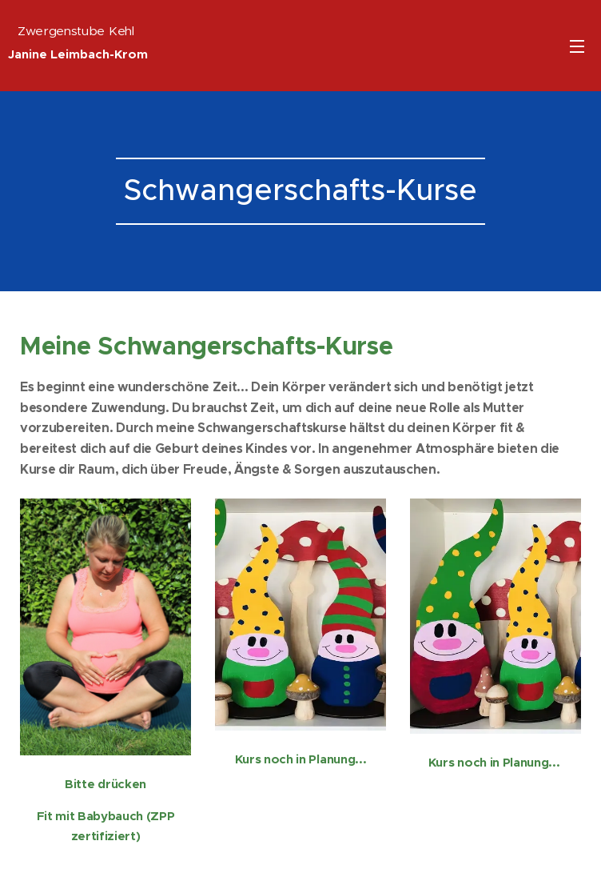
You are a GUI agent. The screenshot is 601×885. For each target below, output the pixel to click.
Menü (577, 46)
